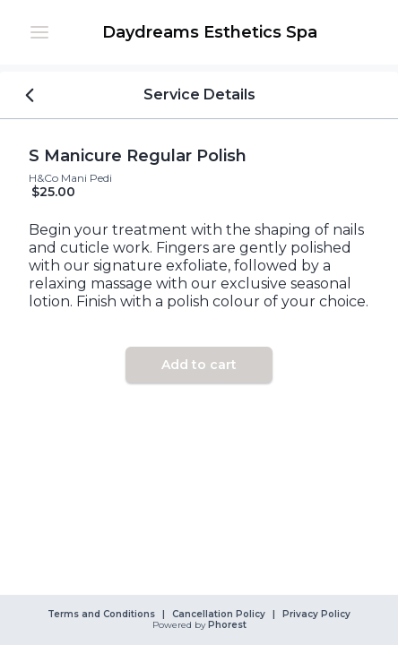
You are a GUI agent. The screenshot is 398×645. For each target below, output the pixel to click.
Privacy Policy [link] (316, 614)
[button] (39, 32)
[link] (209, 32)
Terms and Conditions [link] (101, 614)
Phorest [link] (226, 625)
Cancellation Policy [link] (218, 614)
